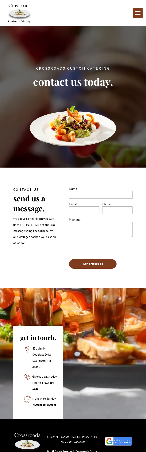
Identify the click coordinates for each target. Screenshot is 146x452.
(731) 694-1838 (29, 225)
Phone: (106, 204)
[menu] (138, 13)
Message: (75, 219)
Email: (73, 204)
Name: (73, 189)
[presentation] (98, 247)
